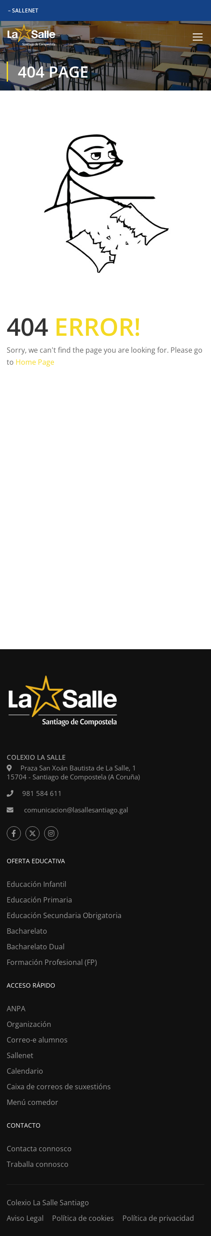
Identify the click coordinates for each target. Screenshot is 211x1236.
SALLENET (25, 10)
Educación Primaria (39, 900)
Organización (29, 1024)
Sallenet (20, 1055)
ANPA (16, 1009)
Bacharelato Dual (36, 947)
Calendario (25, 1071)
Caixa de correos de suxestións (59, 1087)
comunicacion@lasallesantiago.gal (75, 809)
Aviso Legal (25, 1218)
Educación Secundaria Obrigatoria (64, 915)
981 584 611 (42, 793)
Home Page (35, 362)
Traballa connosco (38, 1164)
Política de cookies (83, 1218)
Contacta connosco (39, 1149)
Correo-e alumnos (37, 1040)
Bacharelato (27, 931)
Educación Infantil (36, 884)
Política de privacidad (158, 1218)
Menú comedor (32, 1102)
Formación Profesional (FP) (52, 962)
